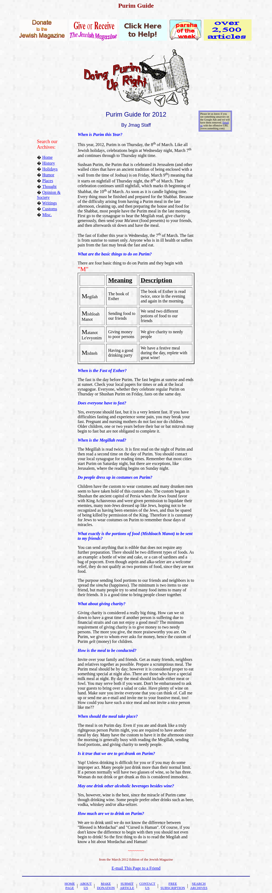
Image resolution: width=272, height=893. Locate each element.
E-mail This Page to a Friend (136, 868)
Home (47, 157)
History (48, 163)
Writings (49, 203)
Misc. (47, 214)
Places (47, 180)
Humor (48, 175)
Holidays (50, 169)
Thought (49, 186)
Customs (49, 209)
